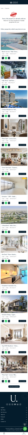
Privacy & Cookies (19, 428)
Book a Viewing (22, 58)
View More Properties (14, 386)
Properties (7, 8)
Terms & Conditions (9, 428)
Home (2, 8)
